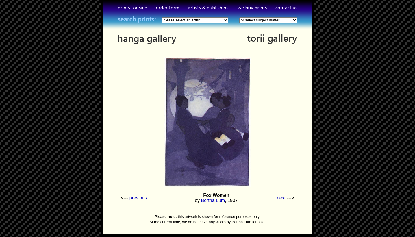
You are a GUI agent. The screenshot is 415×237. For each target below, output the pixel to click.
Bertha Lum (213, 200)
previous (138, 197)
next (281, 197)
